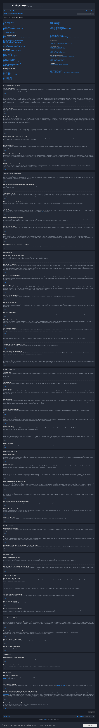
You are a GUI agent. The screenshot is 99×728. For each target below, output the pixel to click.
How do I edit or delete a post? (9, 51)
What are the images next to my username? (12, 42)
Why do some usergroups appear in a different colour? (60, 28)
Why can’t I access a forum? (8, 58)
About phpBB (6, 678)
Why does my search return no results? (57, 48)
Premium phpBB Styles (53, 720)
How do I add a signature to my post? (10, 53)
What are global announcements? (10, 74)
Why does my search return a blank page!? (58, 49)
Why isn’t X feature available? (55, 71)
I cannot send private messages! (56, 35)
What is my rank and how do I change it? (11, 45)
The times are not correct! (8, 38)
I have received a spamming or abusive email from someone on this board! (64, 37)
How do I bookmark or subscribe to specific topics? (60, 57)
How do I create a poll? (7, 54)
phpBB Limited (39, 677)
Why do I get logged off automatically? (10, 30)
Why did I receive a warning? (9, 60)
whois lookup (6, 694)
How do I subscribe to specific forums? (57, 59)
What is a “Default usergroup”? (56, 29)
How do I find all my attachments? (56, 65)
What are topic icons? (7, 79)
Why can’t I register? (7, 24)
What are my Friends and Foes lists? (57, 41)
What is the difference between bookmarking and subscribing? (62, 56)
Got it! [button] (90, 725)
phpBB (43, 211)
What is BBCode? (6, 69)
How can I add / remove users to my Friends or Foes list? (61, 43)
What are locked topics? (8, 78)
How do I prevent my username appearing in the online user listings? (16, 37)
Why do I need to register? (8, 22)
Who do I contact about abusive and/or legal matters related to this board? (64, 72)
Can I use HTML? (6, 71)
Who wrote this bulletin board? (56, 70)
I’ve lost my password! (7, 29)
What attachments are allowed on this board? (59, 64)
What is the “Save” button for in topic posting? (12, 63)
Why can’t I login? (6, 27)
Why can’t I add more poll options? (10, 55)
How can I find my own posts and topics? (58, 52)
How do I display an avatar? (8, 43)
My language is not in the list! (9, 41)
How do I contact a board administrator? (58, 73)
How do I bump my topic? (8, 65)
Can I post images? (7, 73)
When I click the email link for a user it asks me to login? (14, 46)
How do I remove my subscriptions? (57, 60)
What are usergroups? (54, 24)
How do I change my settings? (9, 36)
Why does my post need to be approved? (11, 64)
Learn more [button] (52, 725)
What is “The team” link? (54, 30)
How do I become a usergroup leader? (57, 27)
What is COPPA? (6, 23)
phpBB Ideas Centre (61, 685)
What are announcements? (8, 76)
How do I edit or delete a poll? (9, 56)
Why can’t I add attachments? (9, 59)
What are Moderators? (54, 23)
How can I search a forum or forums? (57, 47)
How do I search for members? (56, 51)
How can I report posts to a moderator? (11, 61)
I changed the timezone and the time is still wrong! (13, 40)
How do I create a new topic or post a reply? (12, 50)
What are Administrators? (55, 22)
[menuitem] (11, 11)
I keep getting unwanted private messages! (58, 36)
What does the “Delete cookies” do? (10, 32)
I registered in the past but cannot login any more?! (13, 28)
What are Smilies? (7, 72)
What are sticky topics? (7, 77)
